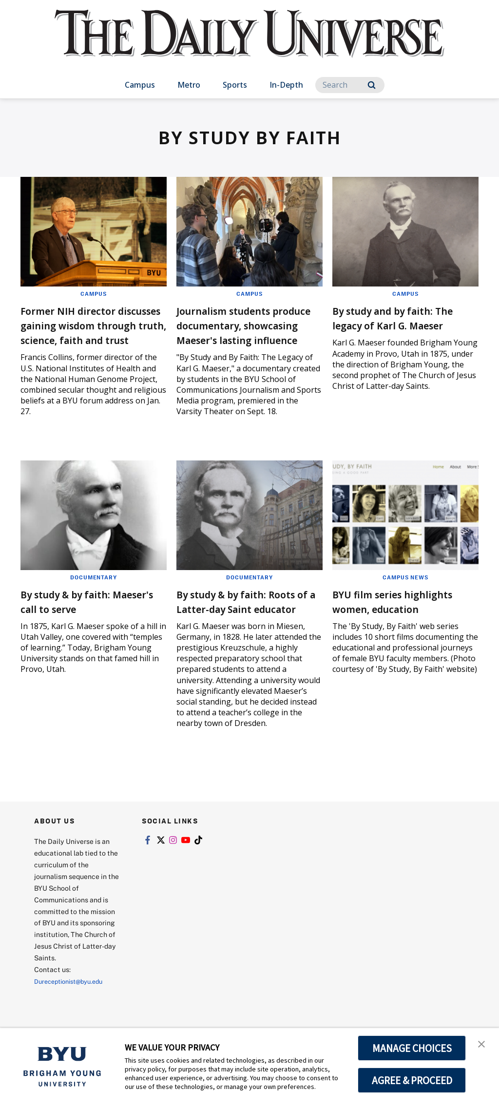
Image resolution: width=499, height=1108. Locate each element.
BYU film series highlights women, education (386, 623)
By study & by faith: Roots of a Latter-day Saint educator (236, 623)
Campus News (405, 591)
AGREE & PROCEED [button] (412, 1080)
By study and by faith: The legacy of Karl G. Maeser (395, 324)
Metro (188, 84)
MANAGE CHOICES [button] (412, 1048)
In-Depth (286, 84)
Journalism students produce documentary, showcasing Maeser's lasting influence (241, 332)
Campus (140, 84)
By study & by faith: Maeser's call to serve (81, 615)
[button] (483, 1045)
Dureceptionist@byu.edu (73, 1010)
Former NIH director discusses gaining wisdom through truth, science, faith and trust (87, 332)
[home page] (249, 43)
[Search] (350, 85)
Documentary (93, 591)
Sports (235, 84)
